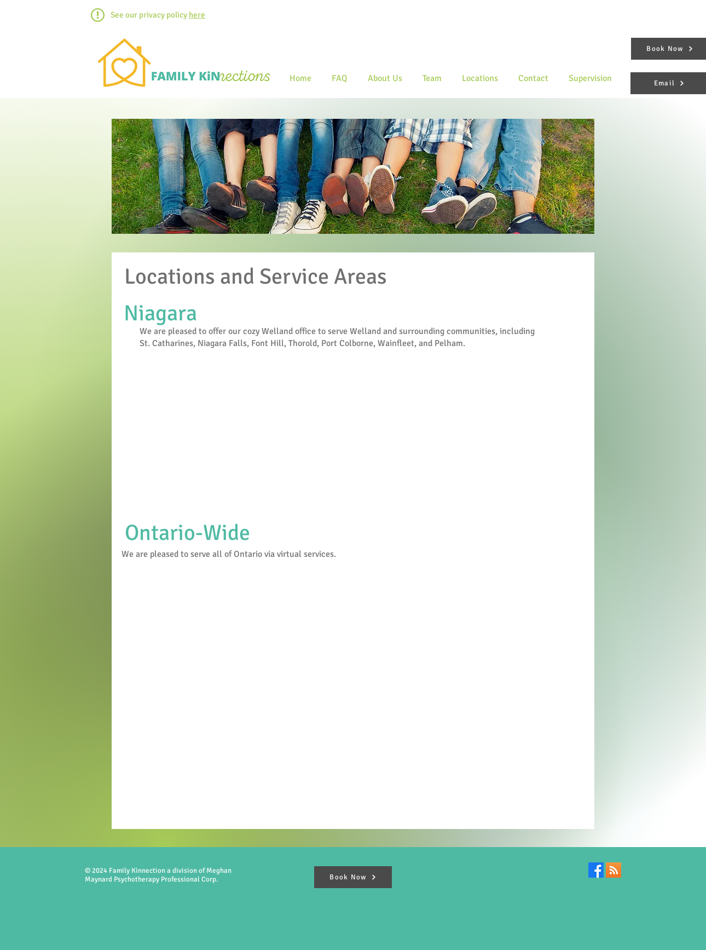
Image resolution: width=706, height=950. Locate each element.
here (197, 15)
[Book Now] (353, 877)
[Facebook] (596, 870)
